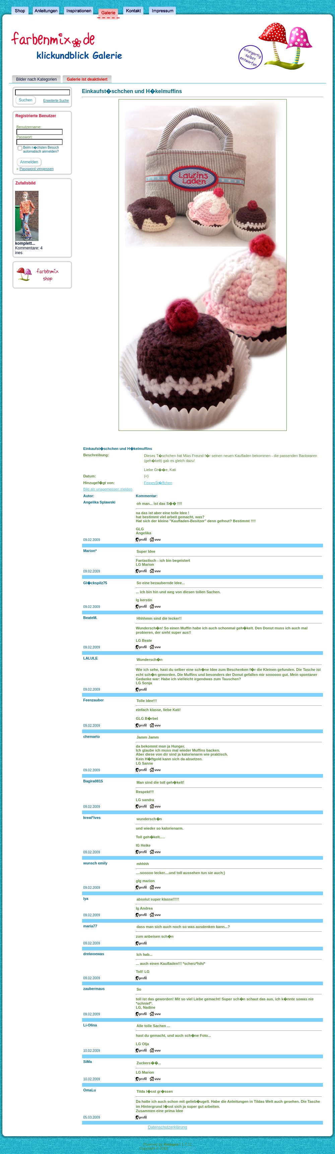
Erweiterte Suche (56, 100)
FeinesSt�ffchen (158, 483)
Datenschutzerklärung (167, 1127)
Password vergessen (36, 169)
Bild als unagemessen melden (107, 489)
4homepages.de (182, 1148)
